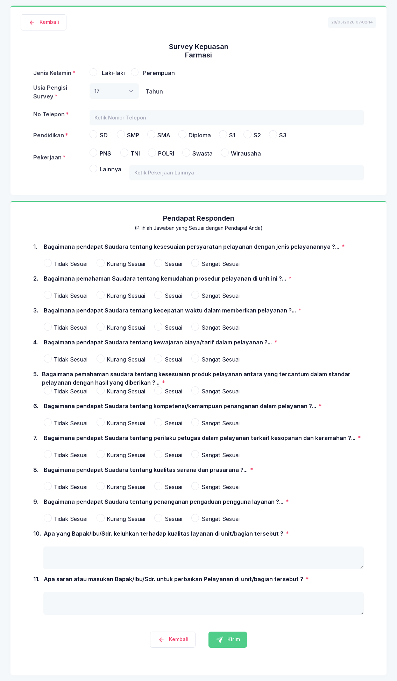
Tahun (154, 91)
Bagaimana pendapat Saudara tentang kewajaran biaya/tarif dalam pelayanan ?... (158, 342)
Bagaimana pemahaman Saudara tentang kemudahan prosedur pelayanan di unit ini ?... (166, 278)
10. (37, 537)
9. (35, 506)
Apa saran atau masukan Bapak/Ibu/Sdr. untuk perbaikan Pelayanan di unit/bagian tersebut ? (174, 579)
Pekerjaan (47, 157)
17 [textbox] (97, 91)
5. (35, 378)
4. (35, 346)
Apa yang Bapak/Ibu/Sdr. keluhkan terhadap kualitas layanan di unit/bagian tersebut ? (164, 533)
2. (35, 282)
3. (35, 314)
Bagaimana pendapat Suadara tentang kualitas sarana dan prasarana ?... (146, 469)
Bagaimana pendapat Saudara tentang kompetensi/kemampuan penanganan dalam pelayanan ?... (181, 406)
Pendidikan (48, 135)
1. (35, 251)
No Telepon (49, 114)
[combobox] (114, 91)
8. (35, 474)
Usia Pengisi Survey (50, 91)
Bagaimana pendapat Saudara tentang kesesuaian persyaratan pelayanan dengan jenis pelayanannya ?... (192, 246)
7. (35, 442)
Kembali (43, 22)
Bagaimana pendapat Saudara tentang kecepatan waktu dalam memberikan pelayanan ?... (170, 310)
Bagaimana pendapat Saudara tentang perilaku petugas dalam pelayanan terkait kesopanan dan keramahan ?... (200, 437)
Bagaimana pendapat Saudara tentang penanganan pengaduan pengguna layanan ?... (164, 501)
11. (36, 583)
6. (35, 410)
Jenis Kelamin (52, 72)
